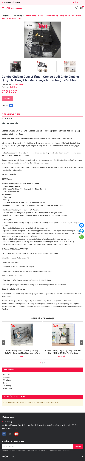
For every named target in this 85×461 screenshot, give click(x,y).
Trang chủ (7, 375)
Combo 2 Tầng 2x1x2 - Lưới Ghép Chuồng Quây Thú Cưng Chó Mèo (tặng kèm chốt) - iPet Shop (22, 352)
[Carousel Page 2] (42, 362)
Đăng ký (77, 2)
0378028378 (12, 428)
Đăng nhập (73, 2)
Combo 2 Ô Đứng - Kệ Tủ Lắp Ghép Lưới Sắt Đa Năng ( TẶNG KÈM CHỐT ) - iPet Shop (63, 352)
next (81, 342)
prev (3, 342)
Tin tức (5, 383)
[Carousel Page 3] (44, 362)
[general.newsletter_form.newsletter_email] (42, 446)
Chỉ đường (7, 386)
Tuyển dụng (7, 388)
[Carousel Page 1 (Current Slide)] (41, 362)
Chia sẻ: (5, 106)
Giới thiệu (6, 377)
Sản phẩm (7, 380)
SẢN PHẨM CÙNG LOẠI (42, 318)
